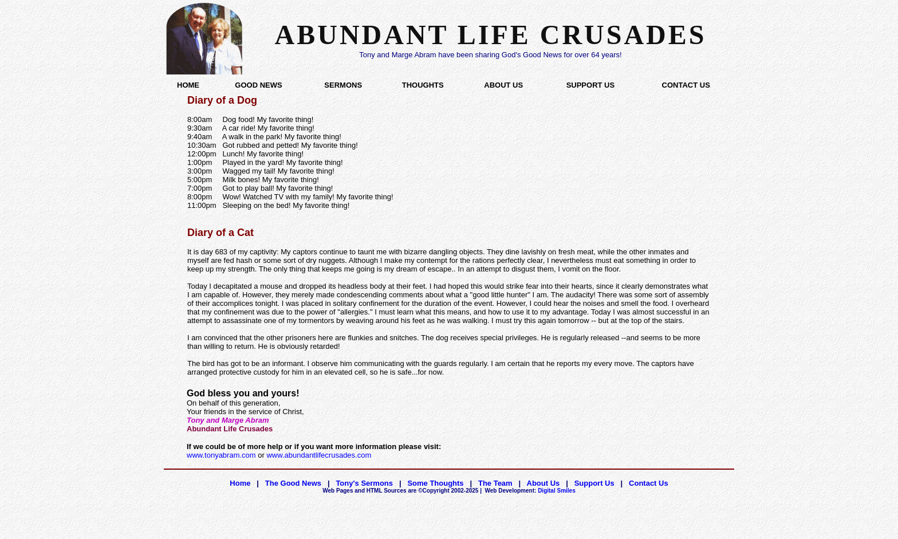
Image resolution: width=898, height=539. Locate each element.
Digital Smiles (530, 490)
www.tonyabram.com (221, 455)
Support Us (594, 483)
